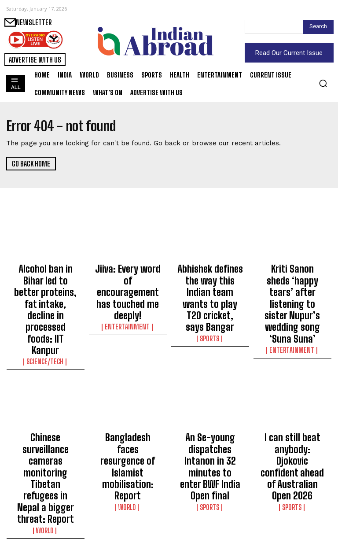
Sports (210, 300)
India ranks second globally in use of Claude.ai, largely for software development (45, 508)
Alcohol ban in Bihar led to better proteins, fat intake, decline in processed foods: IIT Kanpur (45, 283)
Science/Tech (45, 308)
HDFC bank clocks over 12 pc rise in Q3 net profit (128, 505)
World (45, 423)
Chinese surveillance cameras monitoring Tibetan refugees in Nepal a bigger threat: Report (46, 398)
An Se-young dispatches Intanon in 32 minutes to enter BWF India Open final (210, 394)
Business (127, 522)
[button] (323, 83)
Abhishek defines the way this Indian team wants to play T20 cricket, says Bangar (210, 279)
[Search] (318, 27)
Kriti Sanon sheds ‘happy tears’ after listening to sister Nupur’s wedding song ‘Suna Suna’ (292, 283)
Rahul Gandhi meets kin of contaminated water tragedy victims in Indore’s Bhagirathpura (292, 512)
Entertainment (127, 292)
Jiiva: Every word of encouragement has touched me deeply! (127, 275)
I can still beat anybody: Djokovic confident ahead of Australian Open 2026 (292, 394)
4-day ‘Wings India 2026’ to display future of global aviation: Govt (210, 508)
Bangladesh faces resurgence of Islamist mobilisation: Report (127, 390)
